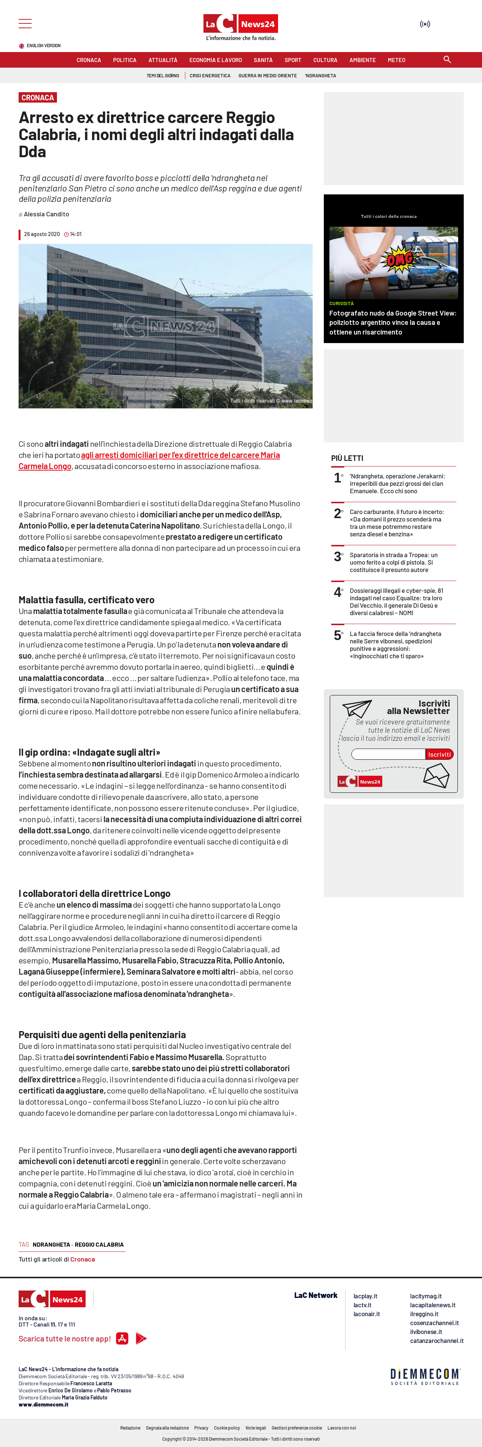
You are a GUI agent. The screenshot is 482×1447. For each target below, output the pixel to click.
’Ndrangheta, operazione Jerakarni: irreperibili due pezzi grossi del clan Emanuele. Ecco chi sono (398, 483)
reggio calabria (99, 1244)
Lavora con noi (342, 1427)
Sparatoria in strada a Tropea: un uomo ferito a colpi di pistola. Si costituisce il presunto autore (394, 562)
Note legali (256, 1427)
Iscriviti (439, 754)
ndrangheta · (53, 1244)
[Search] (447, 60)
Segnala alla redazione (167, 1427)
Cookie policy (227, 1427)
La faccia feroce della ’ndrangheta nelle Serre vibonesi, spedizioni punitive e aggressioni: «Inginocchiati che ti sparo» (395, 644)
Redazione (130, 1427)
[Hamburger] (23, 23)
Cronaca (82, 1259)
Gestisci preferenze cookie (297, 1427)
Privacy (201, 1427)
